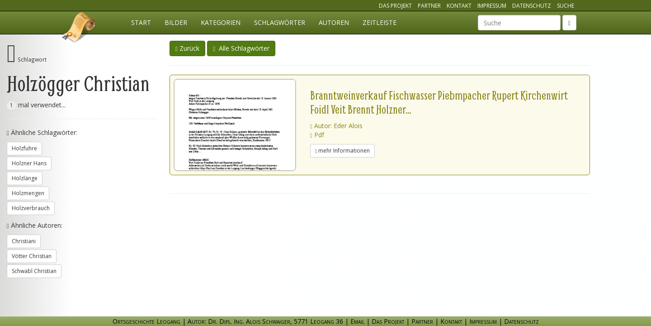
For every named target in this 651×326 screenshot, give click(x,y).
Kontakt (459, 6)
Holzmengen (28, 193)
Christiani (24, 241)
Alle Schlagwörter (241, 48)
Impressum (491, 6)
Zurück (187, 48)
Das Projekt (395, 6)
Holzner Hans (29, 163)
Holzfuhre (24, 148)
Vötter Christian (32, 256)
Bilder (176, 22)
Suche (565, 6)
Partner (429, 6)
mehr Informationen (342, 150)
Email (357, 321)
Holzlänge (25, 178)
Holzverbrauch (31, 208)
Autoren (334, 22)
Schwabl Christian (34, 271)
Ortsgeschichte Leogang (79, 28)
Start (141, 22)
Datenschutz (531, 6)
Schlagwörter (279, 22)
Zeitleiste (379, 22)
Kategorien (221, 22)
